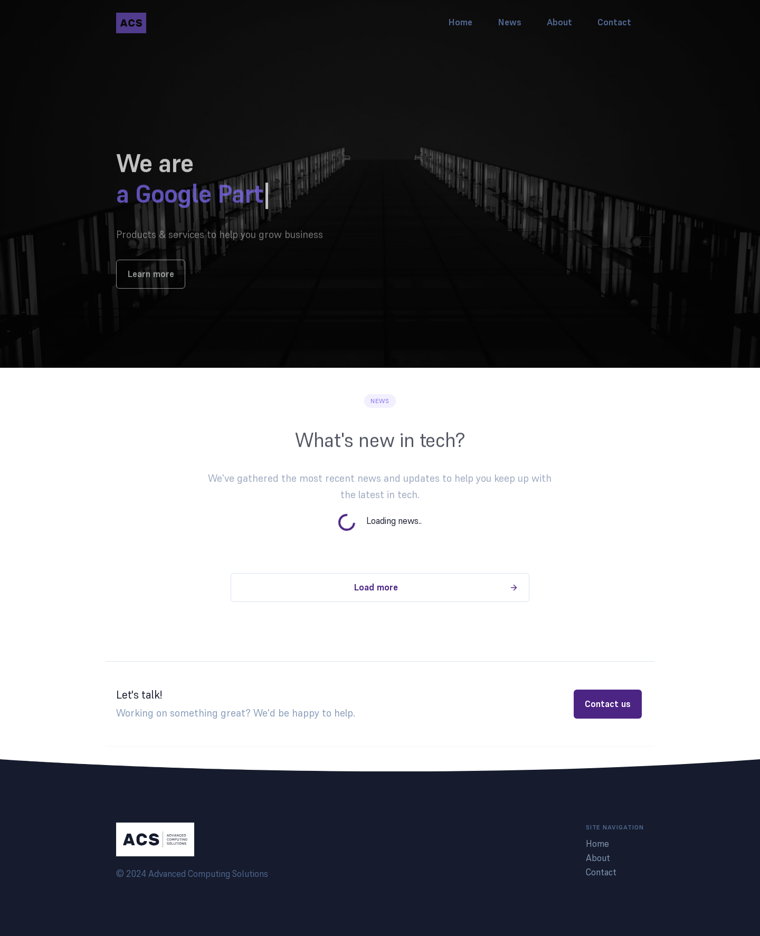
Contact (614, 22)
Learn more (150, 288)
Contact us (608, 704)
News (509, 22)
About (559, 22)
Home (460, 22)
